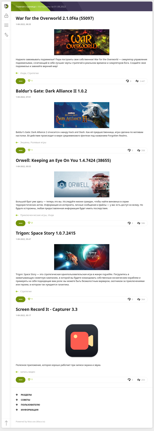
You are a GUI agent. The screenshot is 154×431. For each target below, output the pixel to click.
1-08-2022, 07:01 (23, 97)
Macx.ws (31, 421)
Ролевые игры (38, 142)
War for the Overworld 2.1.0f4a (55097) (55, 18)
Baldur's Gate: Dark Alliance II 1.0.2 (51, 91)
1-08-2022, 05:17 (23, 315)
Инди (23, 73)
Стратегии (33, 73)
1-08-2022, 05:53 (23, 166)
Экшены (25, 142)
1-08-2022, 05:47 (23, 239)
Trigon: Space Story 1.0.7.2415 (46, 233)
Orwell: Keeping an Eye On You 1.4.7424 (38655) (63, 160)
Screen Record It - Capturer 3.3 (46, 309)
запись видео (27, 371)
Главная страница (26, 6)
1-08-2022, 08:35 (23, 24)
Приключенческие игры (33, 215)
